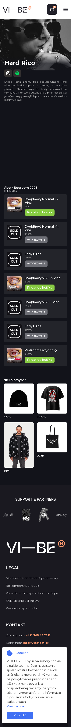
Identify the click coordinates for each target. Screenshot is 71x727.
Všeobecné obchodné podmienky (32, 578)
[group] (10, 522)
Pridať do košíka (39, 212)
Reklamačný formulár (22, 608)
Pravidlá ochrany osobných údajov (32, 593)
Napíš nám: (27, 643)
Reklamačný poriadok (22, 586)
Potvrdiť (19, 715)
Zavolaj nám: (28, 635)
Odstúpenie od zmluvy (23, 601)
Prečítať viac (16, 706)
